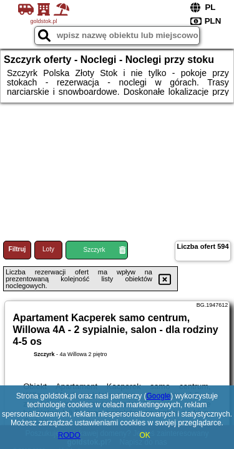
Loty (48, 249)
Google (159, 396)
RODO (69, 435)
